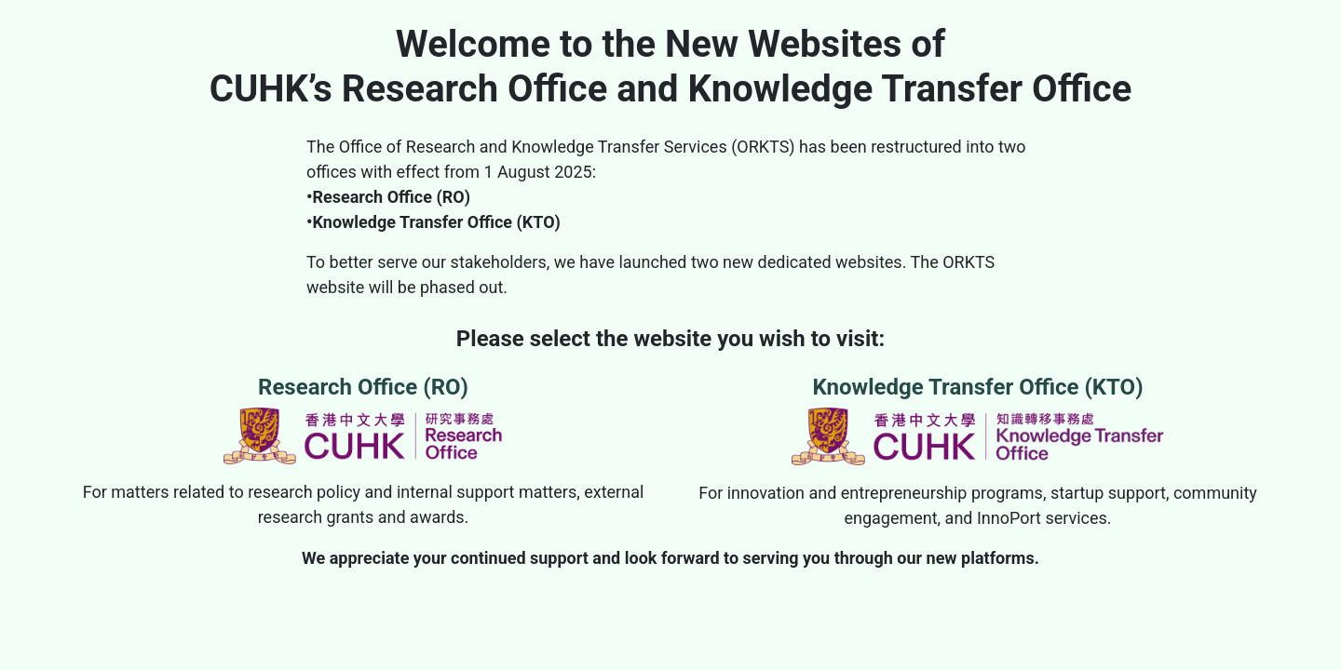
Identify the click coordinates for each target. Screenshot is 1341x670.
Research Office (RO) (363, 419)
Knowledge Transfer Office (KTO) (978, 419)
